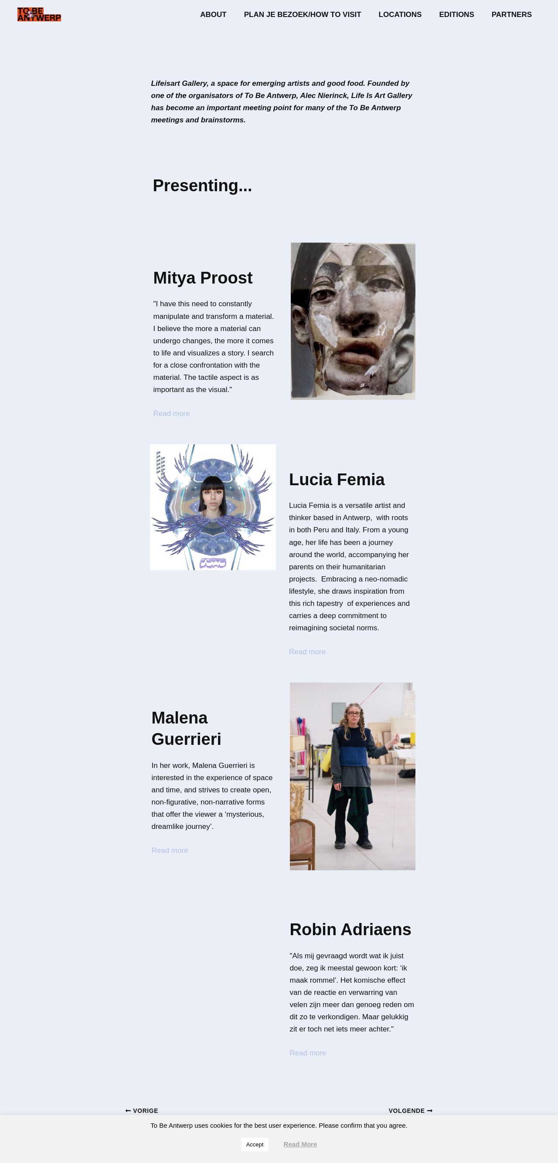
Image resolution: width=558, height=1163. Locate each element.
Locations (407, 14)
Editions (460, 14)
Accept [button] (255, 1144)
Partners (513, 14)
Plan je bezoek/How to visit (312, 14)
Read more (171, 413)
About (225, 14)
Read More (300, 1144)
